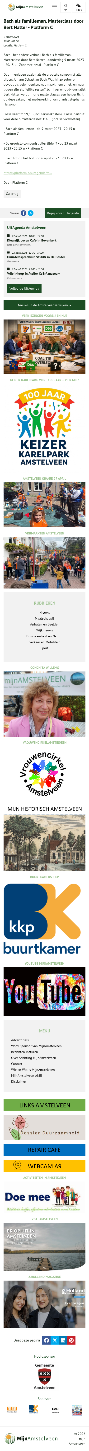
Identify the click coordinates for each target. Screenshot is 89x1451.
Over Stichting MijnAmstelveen (33, 1058)
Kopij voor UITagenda (63, 213)
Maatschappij (44, 618)
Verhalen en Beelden (44, 624)
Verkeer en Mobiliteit (44, 642)
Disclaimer (18, 1081)
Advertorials (20, 1040)
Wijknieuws (44, 630)
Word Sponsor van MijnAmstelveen (36, 1046)
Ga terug (12, 194)
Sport (44, 648)
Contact (16, 1064)
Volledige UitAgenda (24, 288)
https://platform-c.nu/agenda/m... (28, 173)
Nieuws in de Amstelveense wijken (44, 305)
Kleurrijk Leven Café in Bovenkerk (31, 240)
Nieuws (44, 612)
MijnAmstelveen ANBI (26, 1075)
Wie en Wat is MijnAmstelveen (33, 1070)
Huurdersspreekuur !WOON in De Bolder (36, 257)
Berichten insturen (24, 1052)
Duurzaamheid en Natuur (44, 636)
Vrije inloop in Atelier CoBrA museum (33, 273)
